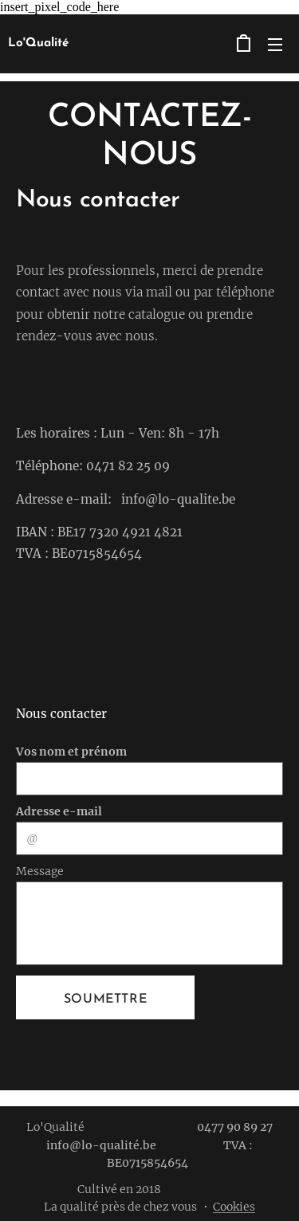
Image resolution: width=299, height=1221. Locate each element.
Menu (275, 44)
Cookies (234, 1206)
